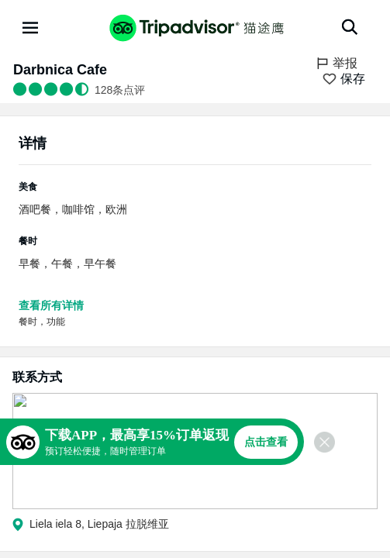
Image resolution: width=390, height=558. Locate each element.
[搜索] (349, 27)
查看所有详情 (51, 305)
